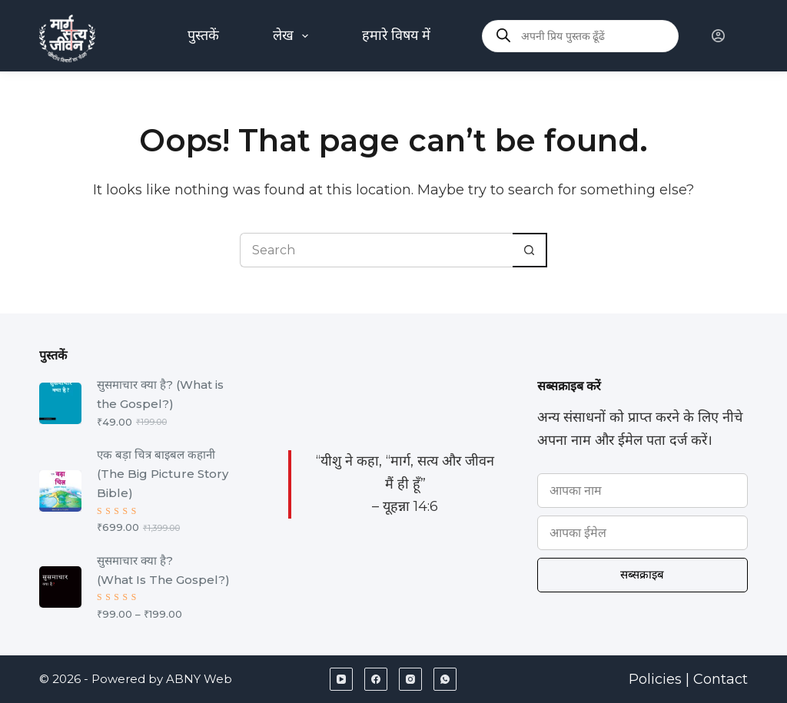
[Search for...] (376, 250)
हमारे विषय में (396, 35)
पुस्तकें (203, 35)
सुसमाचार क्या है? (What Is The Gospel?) (163, 570)
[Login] (718, 35)
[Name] (642, 490)
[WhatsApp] (445, 679)
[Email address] (642, 533)
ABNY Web (199, 679)
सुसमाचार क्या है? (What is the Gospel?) (160, 394)
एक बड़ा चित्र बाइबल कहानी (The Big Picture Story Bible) (162, 473)
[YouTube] (341, 679)
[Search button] (530, 250)
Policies (655, 679)
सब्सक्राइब (642, 574)
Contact (720, 679)
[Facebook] (375, 679)
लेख (294, 36)
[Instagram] (410, 679)
